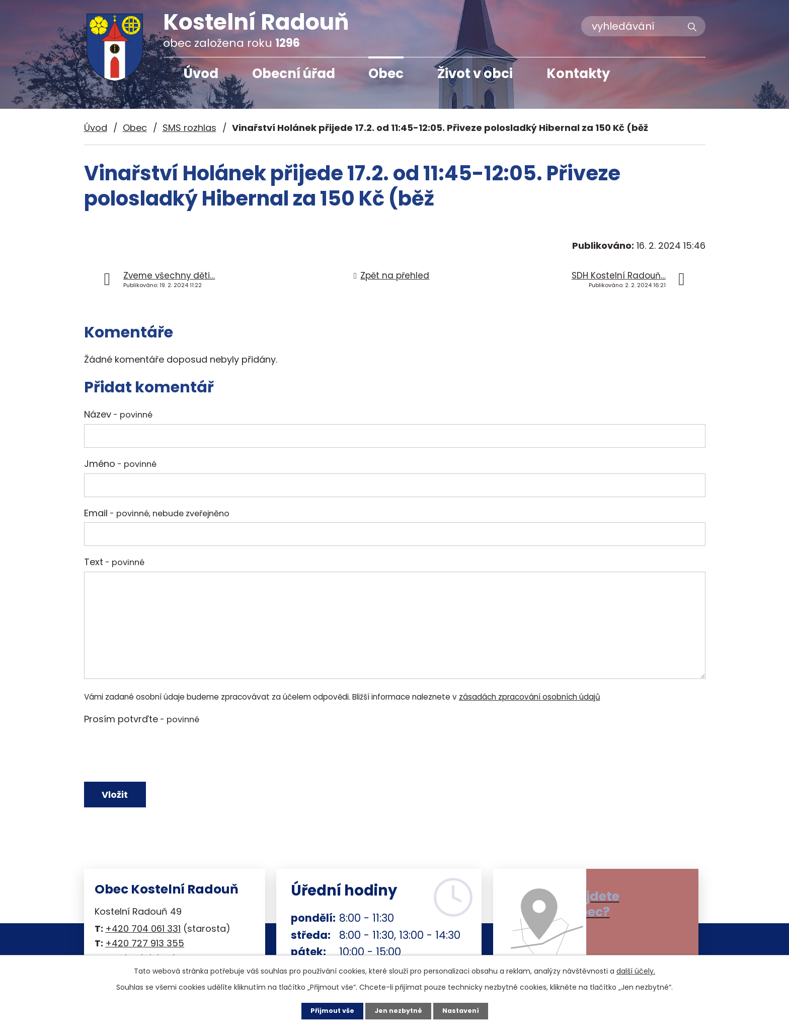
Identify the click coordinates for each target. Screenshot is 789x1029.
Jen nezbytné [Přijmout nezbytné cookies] (398, 1010)
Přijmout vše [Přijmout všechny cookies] (328, 1010)
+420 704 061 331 (143, 934)
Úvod (200, 73)
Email (156, 513)
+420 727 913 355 (144, 949)
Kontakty (578, 73)
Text (114, 562)
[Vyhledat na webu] (643, 26)
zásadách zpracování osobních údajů (529, 697)
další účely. (635, 970)
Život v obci (475, 73)
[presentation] (160, 753)
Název (118, 414)
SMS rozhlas (189, 127)
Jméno (120, 463)
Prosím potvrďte (141, 719)
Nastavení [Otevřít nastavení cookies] (465, 1010)
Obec (386, 73)
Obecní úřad (293, 73)
